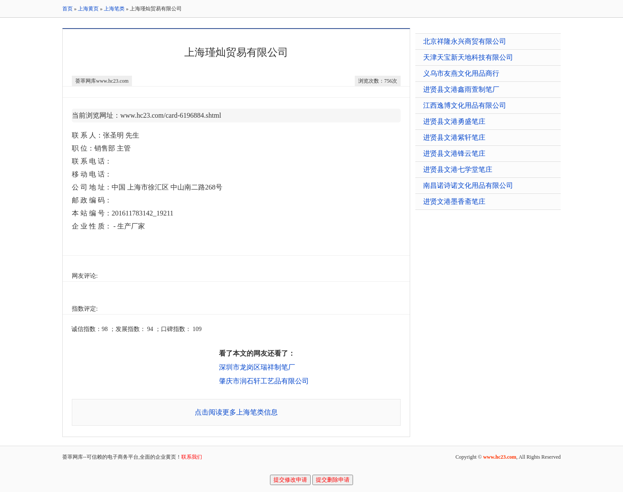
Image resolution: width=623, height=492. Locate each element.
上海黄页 (88, 9)
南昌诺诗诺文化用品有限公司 (468, 185)
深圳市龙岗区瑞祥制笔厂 (257, 367)
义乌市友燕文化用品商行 (461, 73)
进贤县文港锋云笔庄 (454, 153)
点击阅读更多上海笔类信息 (236, 412)
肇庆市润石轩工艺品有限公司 (264, 381)
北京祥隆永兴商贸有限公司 (464, 41)
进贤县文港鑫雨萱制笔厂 (461, 89)
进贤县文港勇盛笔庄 (454, 121)
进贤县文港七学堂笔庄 (457, 169)
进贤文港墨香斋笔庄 (454, 201)
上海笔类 (114, 9)
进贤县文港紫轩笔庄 (454, 137)
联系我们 (191, 457)
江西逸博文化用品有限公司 (464, 105)
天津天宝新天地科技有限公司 (468, 57)
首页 (67, 9)
